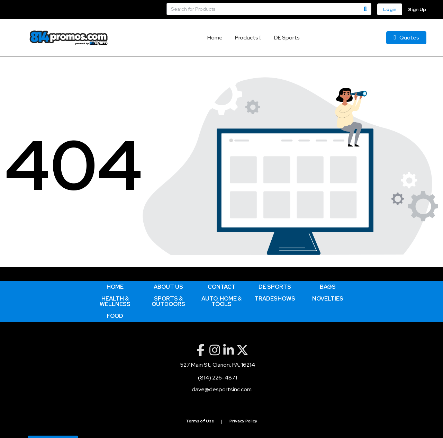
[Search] (365, 9)
